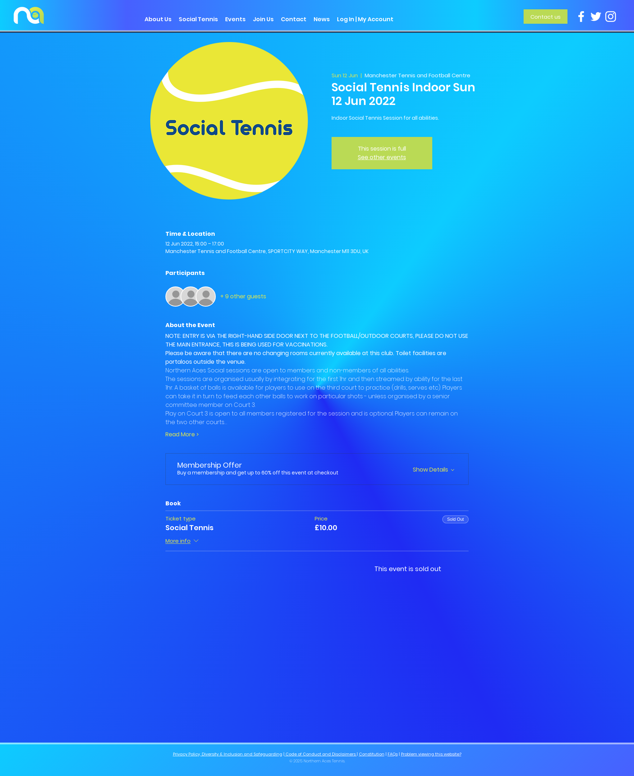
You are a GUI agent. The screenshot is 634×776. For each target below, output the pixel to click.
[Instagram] (610, 16)
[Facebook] (581, 16)
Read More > (182, 434)
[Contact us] (545, 16)
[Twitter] (596, 16)
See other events (382, 157)
